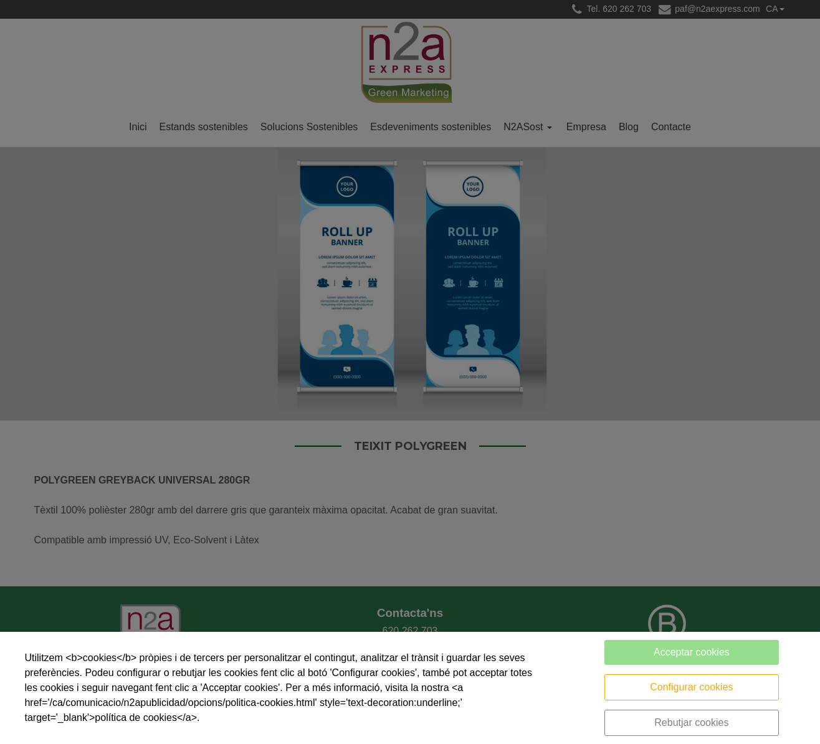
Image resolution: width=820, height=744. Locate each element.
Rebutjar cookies (691, 722)
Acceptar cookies (692, 652)
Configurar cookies (691, 687)
